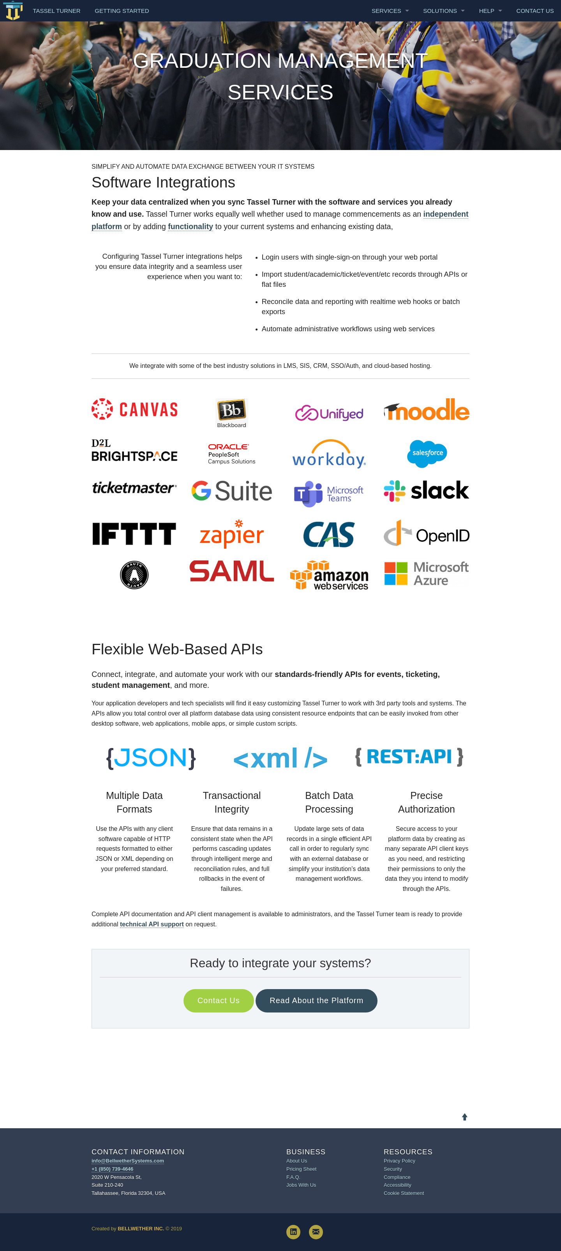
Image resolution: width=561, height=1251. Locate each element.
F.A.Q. (293, 1177)
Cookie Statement (404, 1193)
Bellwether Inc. (141, 1229)
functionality (190, 226)
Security (393, 1169)
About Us (296, 1161)
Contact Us (535, 10)
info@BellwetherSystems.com (128, 1161)
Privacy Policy (399, 1161)
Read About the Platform (316, 1000)
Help (486, 10)
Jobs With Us (301, 1185)
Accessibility (397, 1185)
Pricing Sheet (301, 1169)
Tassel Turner (56, 10)
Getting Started (122, 10)
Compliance (397, 1177)
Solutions (440, 10)
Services (386, 10)
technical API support (152, 924)
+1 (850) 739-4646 (112, 1169)
